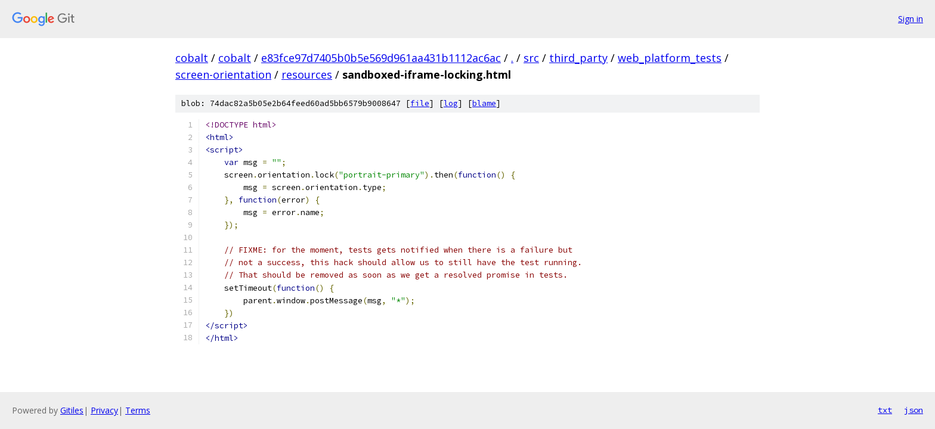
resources (306, 74)
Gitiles (71, 410)
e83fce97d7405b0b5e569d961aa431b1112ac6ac (381, 58)
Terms (137, 410)
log (451, 103)
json (913, 410)
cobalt (191, 58)
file (419, 103)
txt (885, 410)
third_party (578, 58)
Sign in (910, 18)
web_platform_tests (670, 58)
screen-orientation (223, 74)
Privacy (104, 410)
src (531, 58)
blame (484, 103)
